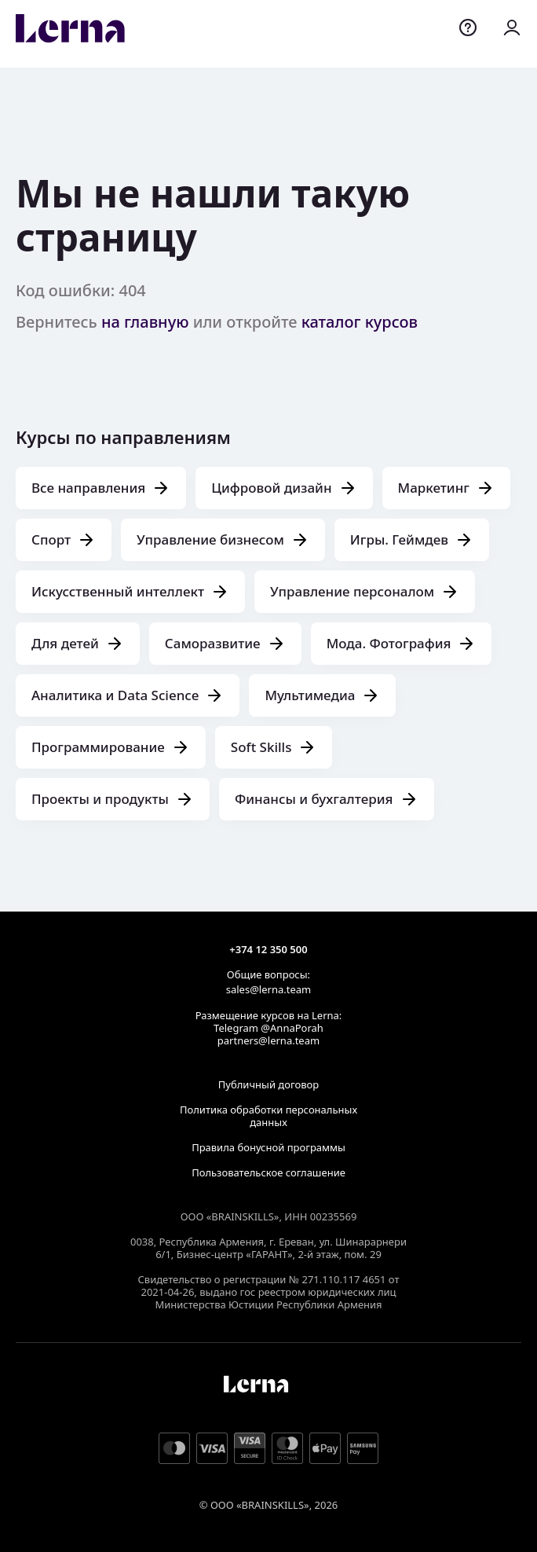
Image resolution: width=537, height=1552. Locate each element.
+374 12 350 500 (268, 949)
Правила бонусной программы (268, 1147)
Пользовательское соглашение (268, 1172)
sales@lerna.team (268, 989)
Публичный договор (268, 1084)
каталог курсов (359, 321)
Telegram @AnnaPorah (268, 1028)
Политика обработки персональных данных (268, 1115)
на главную (145, 321)
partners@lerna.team (268, 1040)
